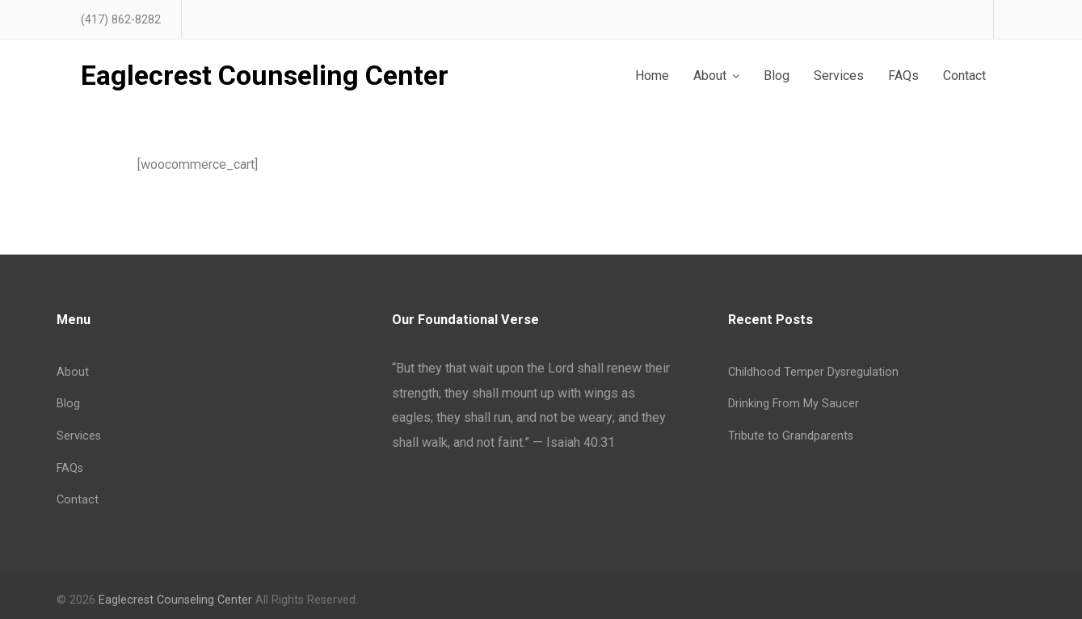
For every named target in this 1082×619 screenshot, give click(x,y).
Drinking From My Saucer (793, 404)
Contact (78, 500)
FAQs (70, 468)
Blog (68, 404)
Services (79, 436)
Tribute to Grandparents (790, 436)
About (73, 372)
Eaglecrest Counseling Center (264, 76)
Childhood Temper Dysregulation (813, 372)
